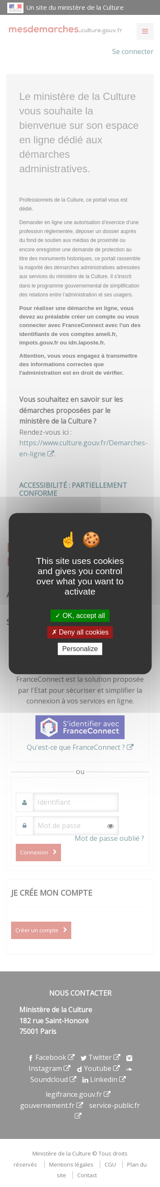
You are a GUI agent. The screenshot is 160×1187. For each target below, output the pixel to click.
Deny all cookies (80, 632)
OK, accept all (80, 615)
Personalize (80, 648)
